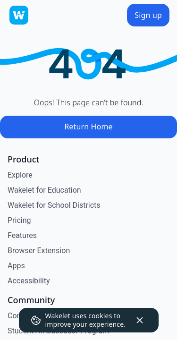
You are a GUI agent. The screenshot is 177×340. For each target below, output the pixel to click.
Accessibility (29, 280)
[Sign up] (148, 15)
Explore (20, 174)
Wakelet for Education (44, 190)
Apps (16, 265)
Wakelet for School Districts (54, 205)
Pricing (19, 220)
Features (22, 235)
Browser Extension (39, 250)
